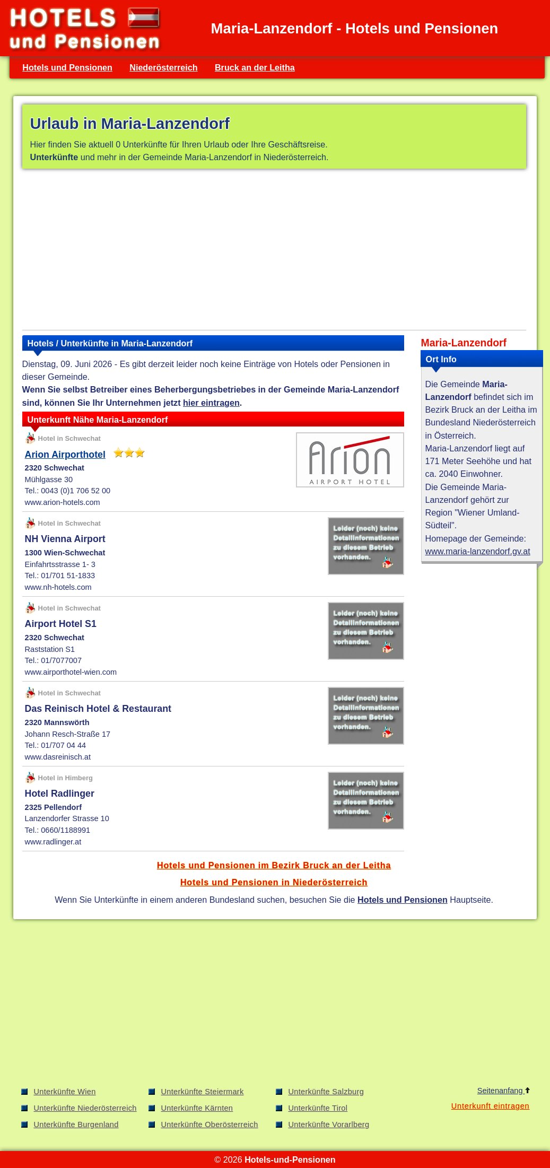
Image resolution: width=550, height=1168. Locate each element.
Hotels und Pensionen (67, 67)
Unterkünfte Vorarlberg (329, 1124)
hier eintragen (211, 402)
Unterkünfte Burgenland (76, 1124)
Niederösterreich (163, 67)
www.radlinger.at (53, 842)
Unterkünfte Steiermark (202, 1091)
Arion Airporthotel (65, 454)
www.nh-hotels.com (58, 587)
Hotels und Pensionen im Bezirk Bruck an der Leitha (274, 865)
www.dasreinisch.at (58, 757)
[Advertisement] (274, 251)
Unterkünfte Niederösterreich (85, 1108)
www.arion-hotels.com (62, 502)
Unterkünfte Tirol (318, 1108)
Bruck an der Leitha (255, 67)
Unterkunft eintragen (490, 1106)
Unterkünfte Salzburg (326, 1091)
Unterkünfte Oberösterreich (209, 1124)
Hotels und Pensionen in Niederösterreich (274, 882)
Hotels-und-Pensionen (290, 1159)
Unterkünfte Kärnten (197, 1108)
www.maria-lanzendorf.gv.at (477, 551)
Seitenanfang (503, 1090)
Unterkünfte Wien (65, 1091)
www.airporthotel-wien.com (71, 672)
